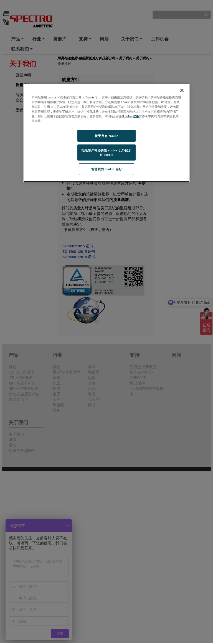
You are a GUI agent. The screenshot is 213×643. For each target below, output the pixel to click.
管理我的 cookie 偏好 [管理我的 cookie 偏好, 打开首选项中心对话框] (106, 169)
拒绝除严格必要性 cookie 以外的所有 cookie (106, 152)
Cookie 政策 (131, 116)
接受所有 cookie (106, 136)
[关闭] (182, 90)
